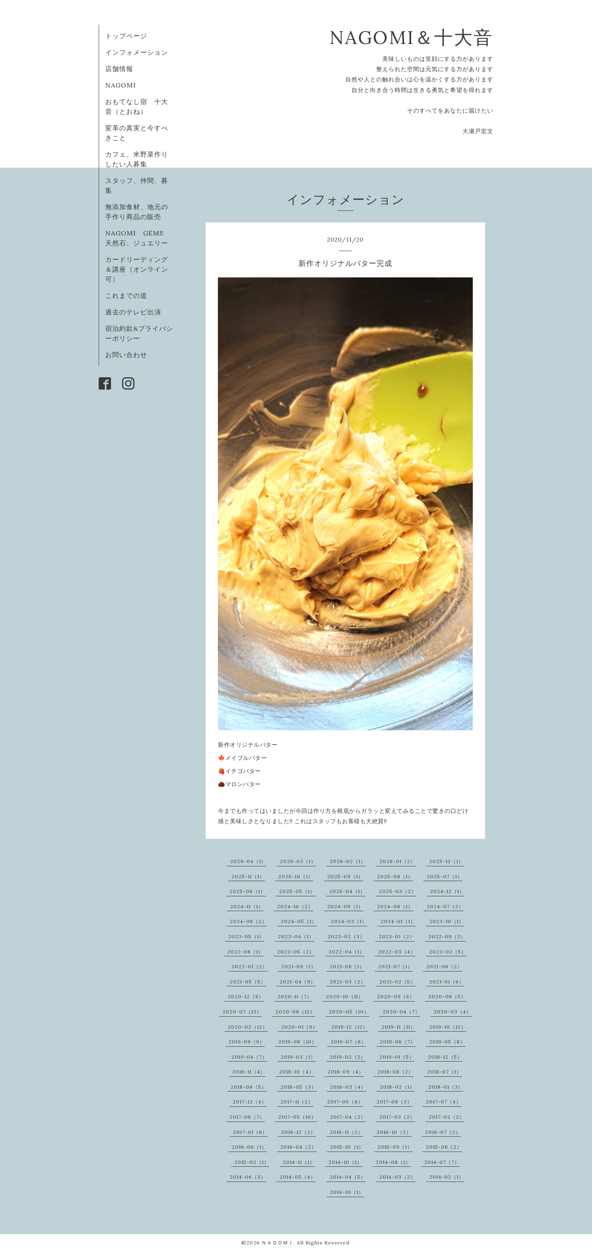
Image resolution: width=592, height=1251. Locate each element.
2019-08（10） (297, 1042)
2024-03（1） (349, 921)
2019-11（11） (399, 1027)
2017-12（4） (250, 1102)
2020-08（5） (447, 996)
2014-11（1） (299, 1162)
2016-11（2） (346, 1132)
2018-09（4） (346, 1072)
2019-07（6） (348, 1042)
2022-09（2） (447, 936)
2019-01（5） (396, 1057)
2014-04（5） (348, 1177)
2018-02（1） (397, 1087)
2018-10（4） (296, 1072)
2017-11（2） (296, 1102)
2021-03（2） (348, 982)
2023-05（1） (246, 936)
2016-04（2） (298, 1147)
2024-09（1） (345, 906)
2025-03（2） (397, 891)
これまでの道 (126, 295)
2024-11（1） (247, 906)
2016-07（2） (443, 1132)
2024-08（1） (395, 906)
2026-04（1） (248, 861)
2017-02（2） (447, 1117)
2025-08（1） (395, 876)
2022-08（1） (245, 952)
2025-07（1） (444, 876)
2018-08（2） (395, 1072)
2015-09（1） (394, 1147)
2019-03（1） (298, 1057)
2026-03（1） (298, 861)
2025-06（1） (247, 891)
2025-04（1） (347, 891)
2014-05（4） (298, 1177)
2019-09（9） (247, 1042)
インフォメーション (136, 52)
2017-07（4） (443, 1102)
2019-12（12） (349, 1027)
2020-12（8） (246, 996)
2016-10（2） (394, 1132)
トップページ (126, 36)
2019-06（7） (398, 1042)
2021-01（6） (446, 982)
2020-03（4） (453, 1012)
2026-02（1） (348, 861)
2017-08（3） (394, 1102)
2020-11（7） (295, 996)
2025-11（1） (248, 876)
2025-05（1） (297, 891)
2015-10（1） (347, 1147)
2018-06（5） (249, 1087)
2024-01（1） (398, 921)
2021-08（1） (347, 966)
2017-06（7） (247, 1117)
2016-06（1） (249, 1147)
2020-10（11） (344, 996)
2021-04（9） (298, 982)
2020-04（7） (401, 1012)
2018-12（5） (445, 1057)
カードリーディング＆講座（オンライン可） (136, 269)
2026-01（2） (397, 861)
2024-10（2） (295, 906)
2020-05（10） (349, 1012)
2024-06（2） (248, 921)
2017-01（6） (250, 1132)
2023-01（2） (397, 936)
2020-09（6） (396, 996)
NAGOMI (124, 85)
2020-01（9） (299, 1027)
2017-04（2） (348, 1117)
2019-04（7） (249, 1057)
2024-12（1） (447, 891)
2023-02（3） (346, 936)
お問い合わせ (126, 355)
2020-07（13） (242, 1012)
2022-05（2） (295, 952)
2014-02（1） (446, 1177)
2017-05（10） (297, 1117)
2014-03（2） (397, 1177)
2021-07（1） (395, 966)
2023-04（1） (296, 936)
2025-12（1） (446, 861)
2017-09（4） (345, 1102)
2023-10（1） (446, 921)
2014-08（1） (393, 1162)
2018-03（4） (348, 1087)
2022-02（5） (448, 952)
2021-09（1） (298, 966)
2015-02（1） (251, 1162)
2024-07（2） (445, 906)
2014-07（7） (442, 1162)
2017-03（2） (397, 1117)
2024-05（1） (299, 921)
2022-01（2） (249, 966)
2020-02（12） (248, 1027)
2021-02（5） (397, 982)
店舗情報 (119, 69)
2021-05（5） (248, 982)
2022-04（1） (346, 952)
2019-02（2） (348, 1057)
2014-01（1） (347, 1192)
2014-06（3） (248, 1177)
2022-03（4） (397, 952)
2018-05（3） (298, 1087)
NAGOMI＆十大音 (411, 37)
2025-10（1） (295, 876)
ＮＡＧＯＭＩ (277, 1242)
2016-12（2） (298, 1132)
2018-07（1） (444, 1072)
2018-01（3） (445, 1087)
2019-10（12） (447, 1027)
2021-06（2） (444, 966)
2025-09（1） (345, 876)
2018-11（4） (249, 1072)
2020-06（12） (295, 1012)
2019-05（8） (447, 1042)
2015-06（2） (444, 1147)
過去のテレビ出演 (133, 312)
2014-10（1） (345, 1162)
